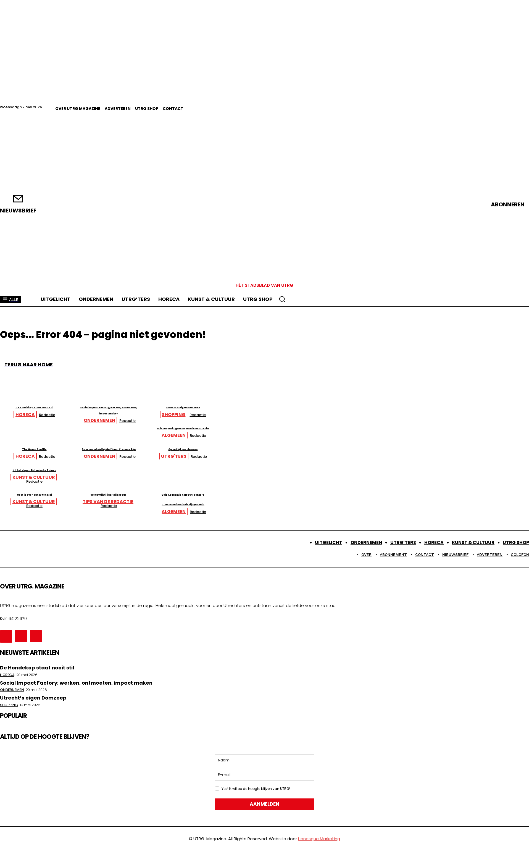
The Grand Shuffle (56, 454)
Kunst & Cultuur (283, 483)
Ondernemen (165, 420)
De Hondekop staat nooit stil (56, 406)
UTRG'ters (283, 462)
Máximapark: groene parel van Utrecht (292, 430)
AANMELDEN (264, 806)
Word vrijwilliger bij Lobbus (174, 496)
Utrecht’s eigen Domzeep (292, 406)
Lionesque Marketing (319, 841)
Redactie (69, 414)
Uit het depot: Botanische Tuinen (292, 475)
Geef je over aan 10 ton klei (56, 496)
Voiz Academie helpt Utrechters (292, 496)
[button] (282, 299)
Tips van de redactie (165, 504)
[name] (264, 762)
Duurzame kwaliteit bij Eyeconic (56, 506)
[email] (264, 777)
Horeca (47, 414)
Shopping (283, 414)
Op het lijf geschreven (292, 454)
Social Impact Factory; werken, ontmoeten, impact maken (174, 409)
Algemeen (283, 441)
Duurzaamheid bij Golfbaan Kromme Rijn (174, 457)
